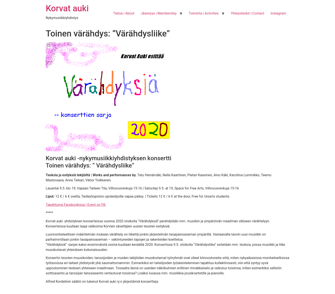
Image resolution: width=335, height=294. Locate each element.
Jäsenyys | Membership (159, 13)
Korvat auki (67, 8)
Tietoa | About (123, 13)
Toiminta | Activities (204, 13)
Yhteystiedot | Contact (247, 13)
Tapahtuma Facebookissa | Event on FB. (76, 205)
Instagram (278, 13)
